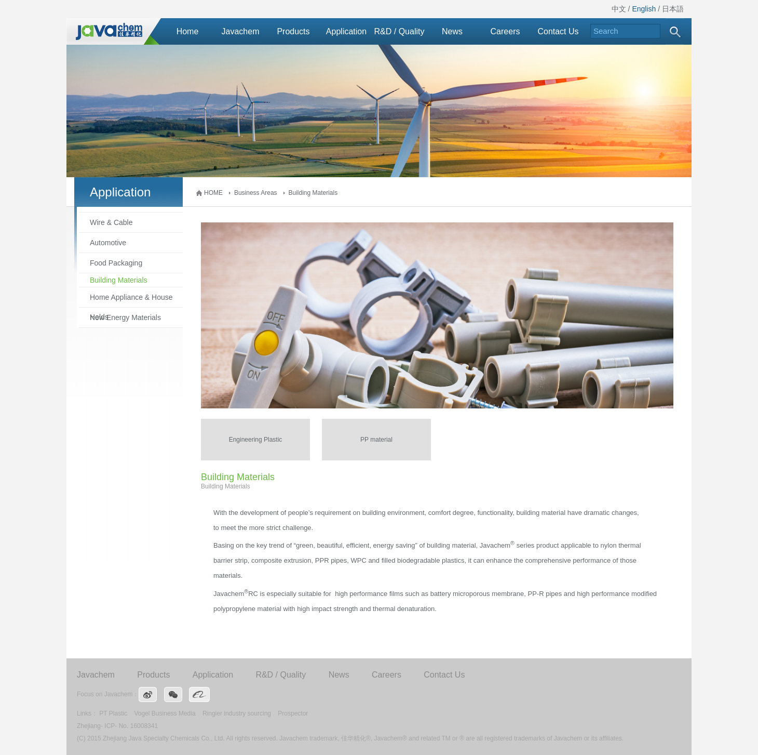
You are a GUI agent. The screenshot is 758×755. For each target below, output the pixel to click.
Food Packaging (116, 263)
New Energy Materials (125, 317)
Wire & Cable (111, 222)
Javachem (241, 31)
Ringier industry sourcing (236, 713)
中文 (619, 9)
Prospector (293, 713)
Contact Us (557, 31)
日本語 (673, 9)
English (644, 9)
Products (293, 31)
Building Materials (313, 192)
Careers (505, 31)
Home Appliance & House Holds (131, 300)
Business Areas (255, 192)
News (452, 31)
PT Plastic (113, 713)
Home (188, 31)
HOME (213, 192)
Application (346, 31)
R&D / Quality (399, 31)
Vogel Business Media (165, 713)
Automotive (108, 243)
